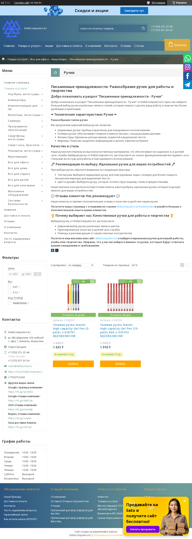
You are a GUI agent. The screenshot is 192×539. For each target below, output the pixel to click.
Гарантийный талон (16, 514)
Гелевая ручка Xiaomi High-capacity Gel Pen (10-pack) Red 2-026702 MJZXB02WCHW (119, 330)
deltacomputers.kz (106, 238)
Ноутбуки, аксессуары (23, 94)
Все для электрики (21, 185)
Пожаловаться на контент (108, 535)
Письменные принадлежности (89, 59)
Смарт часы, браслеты (24, 145)
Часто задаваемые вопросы (17, 240)
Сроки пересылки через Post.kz (117, 518)
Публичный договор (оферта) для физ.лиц (72, 519)
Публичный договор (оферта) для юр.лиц (72, 511)
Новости (103, 496)
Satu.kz (113, 531)
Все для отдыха (19, 174)
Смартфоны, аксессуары (16, 137)
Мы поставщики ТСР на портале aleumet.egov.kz (117, 507)
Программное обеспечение (18, 128)
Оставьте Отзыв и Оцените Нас (70, 501)
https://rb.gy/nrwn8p (20, 409)
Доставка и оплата (69, 46)
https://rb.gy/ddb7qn (20, 400)
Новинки (10, 209)
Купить (73, 364)
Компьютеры (17, 100)
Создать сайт (21, 2)
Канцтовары (59, 59)
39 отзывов (158, 2)
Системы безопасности (18, 202)
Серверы (14, 120)
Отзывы (125, 46)
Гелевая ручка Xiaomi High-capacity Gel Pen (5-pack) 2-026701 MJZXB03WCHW (71, 330)
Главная (9, 46)
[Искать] (143, 28)
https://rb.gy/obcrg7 (20, 427)
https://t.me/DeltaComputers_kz (26, 371)
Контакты (110, 46)
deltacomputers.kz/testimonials (135, 206)
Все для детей (18, 179)
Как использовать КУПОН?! (20, 519)
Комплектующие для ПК (23, 107)
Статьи (139, 46)
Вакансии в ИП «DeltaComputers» (118, 513)
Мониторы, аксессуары (24, 115)
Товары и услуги (29, 46)
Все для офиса (39, 59)
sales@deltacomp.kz (20, 366)
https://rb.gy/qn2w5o (20, 391)
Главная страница (16, 82)
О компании (93, 46)
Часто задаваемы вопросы (20, 510)
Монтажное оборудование (18, 193)
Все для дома (17, 168)
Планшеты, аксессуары (24, 150)
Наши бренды (12, 496)
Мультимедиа (17, 156)
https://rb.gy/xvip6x (19, 418)
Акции (49, 46)
